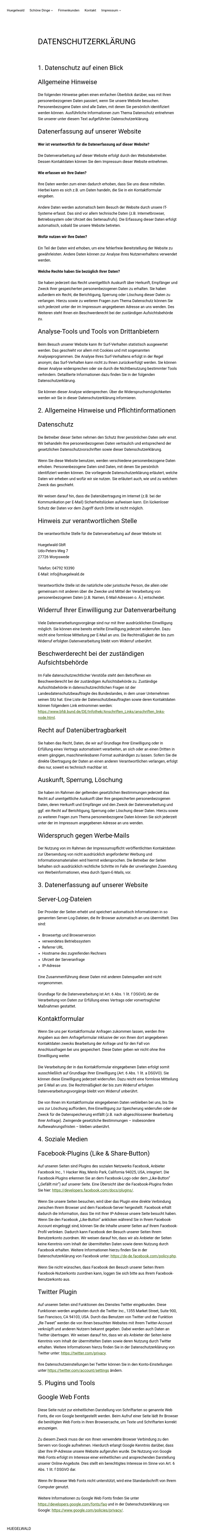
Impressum (109, 10)
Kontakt (90, 10)
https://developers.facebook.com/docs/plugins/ (92, 1190)
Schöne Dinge (40, 10)
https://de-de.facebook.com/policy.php (143, 1256)
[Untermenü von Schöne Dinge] (52, 10)
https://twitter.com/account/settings (78, 1370)
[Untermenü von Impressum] (120, 10)
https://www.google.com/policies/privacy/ (87, 1510)
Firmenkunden (68, 10)
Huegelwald (15, 10)
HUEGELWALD (19, 1528)
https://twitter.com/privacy (83, 1353)
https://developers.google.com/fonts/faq (72, 1504)
